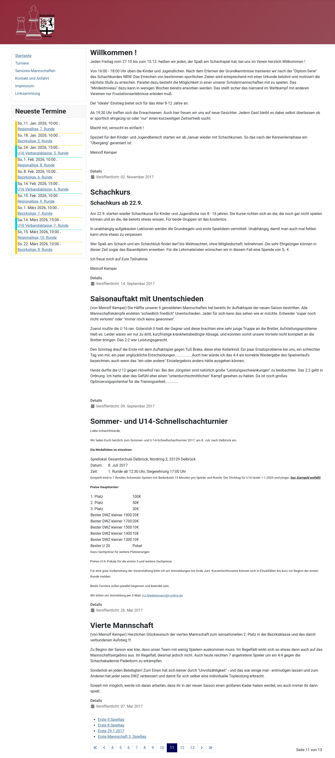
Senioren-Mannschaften (35, 71)
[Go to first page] (95, 747)
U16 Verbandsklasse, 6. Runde (43, 189)
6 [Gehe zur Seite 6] (128, 747)
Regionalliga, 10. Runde (37, 237)
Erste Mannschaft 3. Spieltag (122, 736)
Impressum (24, 86)
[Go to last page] (211, 747)
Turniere (22, 63)
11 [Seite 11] (172, 747)
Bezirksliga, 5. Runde (35, 141)
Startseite (23, 55)
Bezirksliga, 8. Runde (35, 249)
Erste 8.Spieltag (111, 725)
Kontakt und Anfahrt (32, 78)
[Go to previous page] (104, 747)
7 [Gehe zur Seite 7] (137, 747)
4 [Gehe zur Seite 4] (112, 747)
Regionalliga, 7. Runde (36, 129)
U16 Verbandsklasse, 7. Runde (43, 225)
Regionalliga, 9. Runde (36, 201)
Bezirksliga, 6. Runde (35, 177)
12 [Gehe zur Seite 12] (182, 747)
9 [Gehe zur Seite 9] (153, 747)
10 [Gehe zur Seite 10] (162, 747)
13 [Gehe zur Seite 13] (192, 747)
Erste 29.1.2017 (111, 731)
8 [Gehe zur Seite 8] (145, 747)
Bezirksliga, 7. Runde (35, 213)
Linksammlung (27, 93)
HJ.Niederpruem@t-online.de (162, 595)
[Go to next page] (201, 747)
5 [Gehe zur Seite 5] (120, 747)
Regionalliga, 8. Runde (36, 165)
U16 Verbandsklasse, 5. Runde (43, 153)
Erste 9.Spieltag (111, 719)
